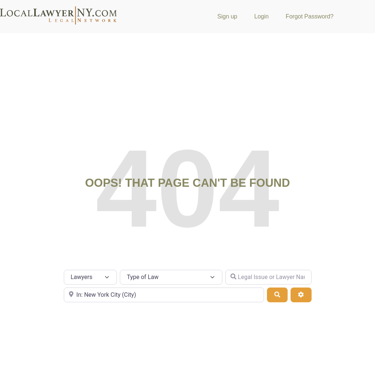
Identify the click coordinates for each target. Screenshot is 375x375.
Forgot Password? (310, 16)
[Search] (277, 295)
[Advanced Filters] (301, 295)
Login (261, 16)
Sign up (227, 16)
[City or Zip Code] (164, 295)
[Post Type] (90, 277)
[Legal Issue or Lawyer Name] (268, 277)
